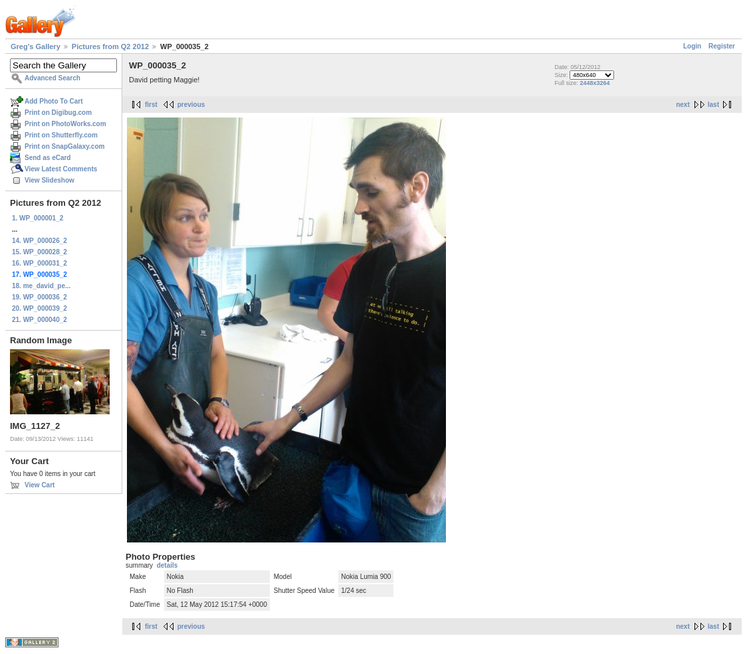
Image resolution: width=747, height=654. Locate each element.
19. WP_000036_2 (39, 297)
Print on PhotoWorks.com (65, 123)
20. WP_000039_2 (39, 308)
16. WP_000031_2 (39, 263)
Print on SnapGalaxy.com (64, 146)
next (683, 104)
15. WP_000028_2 (39, 252)
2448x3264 (594, 83)
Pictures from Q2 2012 (110, 46)
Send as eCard (47, 157)
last (713, 104)
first (151, 104)
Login (692, 46)
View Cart (39, 485)
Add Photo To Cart (54, 101)
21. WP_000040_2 (39, 319)
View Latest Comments (61, 169)
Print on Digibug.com (58, 112)
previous (191, 104)
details (167, 565)
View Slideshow (49, 180)
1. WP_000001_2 (37, 218)
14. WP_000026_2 (39, 240)
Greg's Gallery (35, 46)
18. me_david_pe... (41, 285)
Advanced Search (52, 78)
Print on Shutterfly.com (61, 135)
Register (721, 46)
